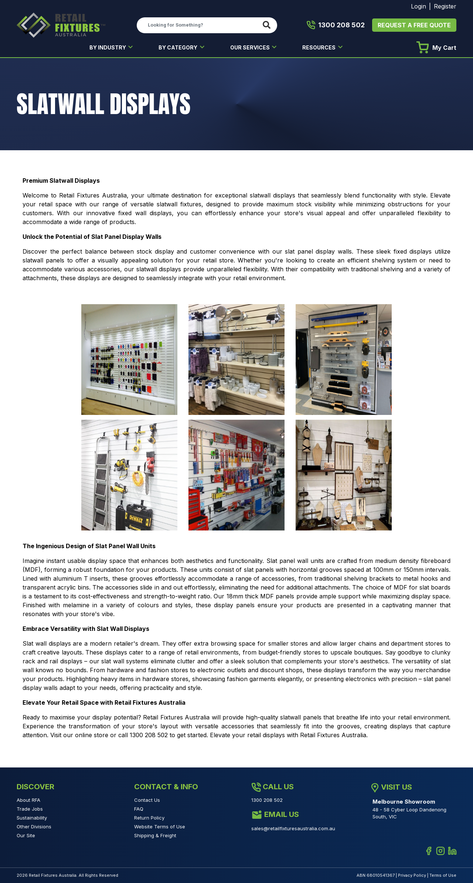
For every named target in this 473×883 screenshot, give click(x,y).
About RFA (28, 800)
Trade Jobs (30, 809)
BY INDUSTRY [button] (108, 47)
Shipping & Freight (155, 835)
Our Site (26, 835)
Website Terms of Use (159, 826)
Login (418, 6)
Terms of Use (442, 875)
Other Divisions (34, 826)
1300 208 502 (336, 25)
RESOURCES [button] (319, 47)
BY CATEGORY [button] (178, 47)
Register (445, 6)
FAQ (138, 809)
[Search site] (268, 25)
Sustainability (32, 818)
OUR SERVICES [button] (250, 47)
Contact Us (147, 800)
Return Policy (149, 818)
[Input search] (198, 25)
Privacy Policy (412, 875)
